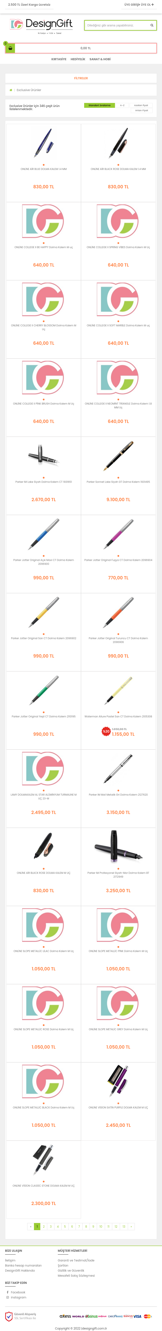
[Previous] (30, 1226)
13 (124, 1226)
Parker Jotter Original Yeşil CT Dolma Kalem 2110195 (44, 716)
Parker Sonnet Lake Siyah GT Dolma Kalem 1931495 (118, 482)
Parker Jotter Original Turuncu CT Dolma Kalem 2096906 (118, 640)
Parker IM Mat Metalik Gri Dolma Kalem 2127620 (118, 794)
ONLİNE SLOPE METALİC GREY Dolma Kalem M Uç (118, 1029)
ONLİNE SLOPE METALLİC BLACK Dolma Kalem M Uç (43, 1107)
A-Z (122, 105)
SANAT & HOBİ (100, 59)
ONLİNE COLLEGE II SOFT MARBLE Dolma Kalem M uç (118, 325)
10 (101, 1226)
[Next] (131, 1226)
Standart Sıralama (100, 105)
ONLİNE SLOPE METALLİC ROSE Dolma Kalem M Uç (44, 1029)
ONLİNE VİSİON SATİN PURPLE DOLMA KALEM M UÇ (118, 1107)
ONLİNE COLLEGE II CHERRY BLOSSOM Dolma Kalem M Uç (43, 327)
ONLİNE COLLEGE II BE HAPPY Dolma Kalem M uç (44, 247)
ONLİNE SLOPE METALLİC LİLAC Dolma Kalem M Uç (44, 951)
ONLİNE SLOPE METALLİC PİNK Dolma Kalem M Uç (118, 951)
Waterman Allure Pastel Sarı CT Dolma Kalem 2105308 (118, 716)
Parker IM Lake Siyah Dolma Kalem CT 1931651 (43, 482)
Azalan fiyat (141, 105)
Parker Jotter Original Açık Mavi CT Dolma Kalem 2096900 (43, 562)
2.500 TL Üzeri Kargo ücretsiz (29, 5)
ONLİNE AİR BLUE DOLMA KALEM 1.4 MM (44, 169)
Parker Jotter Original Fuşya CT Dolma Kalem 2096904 (118, 560)
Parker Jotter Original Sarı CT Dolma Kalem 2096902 (43, 638)
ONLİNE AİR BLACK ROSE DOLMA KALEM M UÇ (44, 873)
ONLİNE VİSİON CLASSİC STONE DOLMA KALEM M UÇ (44, 1185)
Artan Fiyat (141, 110)
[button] (81, 78)
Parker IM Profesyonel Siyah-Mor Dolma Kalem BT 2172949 (118, 874)
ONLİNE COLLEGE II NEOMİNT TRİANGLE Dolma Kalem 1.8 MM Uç (118, 405)
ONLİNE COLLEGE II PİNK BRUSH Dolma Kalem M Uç (43, 403)
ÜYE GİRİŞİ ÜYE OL (139, 5)
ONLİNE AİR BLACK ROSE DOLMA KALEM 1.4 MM (118, 169)
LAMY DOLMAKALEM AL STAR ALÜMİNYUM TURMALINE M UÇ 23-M (44, 796)
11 (108, 1226)
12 (116, 1226)
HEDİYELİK (78, 59)
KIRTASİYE (58, 59)
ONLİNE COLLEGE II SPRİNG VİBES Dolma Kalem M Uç (118, 247)
